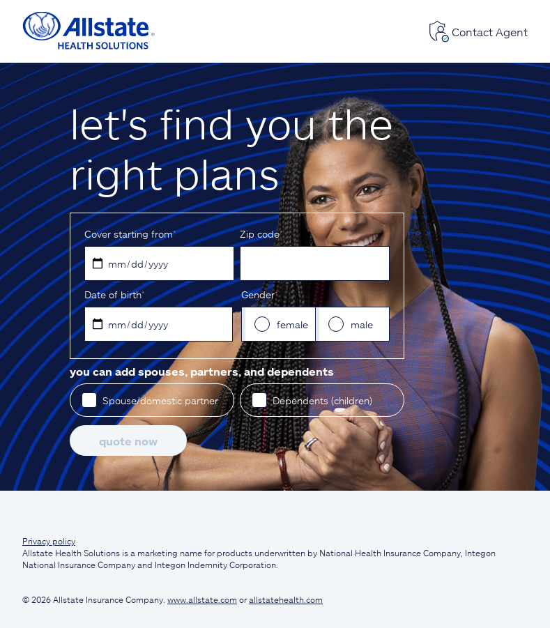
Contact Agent (478, 31)
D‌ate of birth (114, 294)
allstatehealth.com (286, 599)
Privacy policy (48, 541)
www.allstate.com (202, 599)
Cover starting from (130, 234)
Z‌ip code (261, 234)
